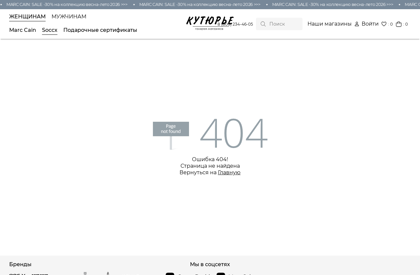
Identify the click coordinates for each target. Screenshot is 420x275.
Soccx (49, 30)
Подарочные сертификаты (100, 30)
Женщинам (27, 17)
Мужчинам (69, 17)
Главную (229, 172)
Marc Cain (22, 30)
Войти (367, 24)
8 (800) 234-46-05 (235, 24)
